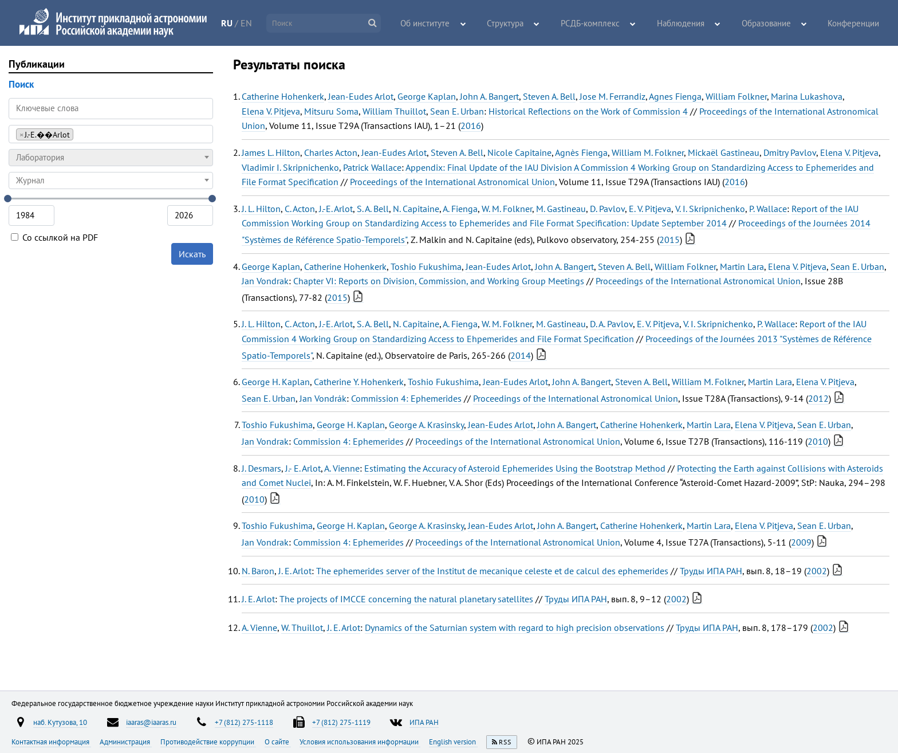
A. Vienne (342, 468)
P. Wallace (768, 208)
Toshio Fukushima (426, 266)
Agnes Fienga (675, 96)
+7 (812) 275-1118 (244, 722)
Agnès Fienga (581, 152)
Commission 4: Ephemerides (406, 398)
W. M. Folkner (507, 208)
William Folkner (736, 96)
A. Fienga (460, 208)
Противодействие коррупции (208, 741)
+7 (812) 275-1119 (341, 722)
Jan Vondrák (323, 398)
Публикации (37, 63)
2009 (801, 542)
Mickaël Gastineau (723, 152)
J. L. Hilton (261, 208)
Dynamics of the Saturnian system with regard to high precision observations (514, 627)
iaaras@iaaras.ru (151, 722)
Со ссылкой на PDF (54, 237)
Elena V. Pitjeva (271, 111)
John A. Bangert (489, 96)
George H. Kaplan (276, 381)
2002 (816, 570)
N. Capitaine (416, 208)
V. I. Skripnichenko (710, 208)
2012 (818, 398)
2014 (520, 355)
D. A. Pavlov (611, 324)
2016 (470, 125)
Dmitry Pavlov (789, 152)
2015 (669, 239)
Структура (533, 23)
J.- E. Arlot (303, 468)
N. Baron (258, 570)
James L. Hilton (271, 152)
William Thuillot (394, 111)
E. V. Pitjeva (650, 208)
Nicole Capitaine (519, 152)
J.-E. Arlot (336, 208)
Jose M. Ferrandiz (612, 96)
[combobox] (111, 134)
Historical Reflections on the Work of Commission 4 (588, 111)
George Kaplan (426, 96)
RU (245, 23)
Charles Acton (330, 152)
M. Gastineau (561, 208)
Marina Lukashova (806, 96)
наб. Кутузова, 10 (60, 722)
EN (264, 23)
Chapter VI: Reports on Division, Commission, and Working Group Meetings (438, 281)
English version (453, 741)
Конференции (855, 23)
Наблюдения (694, 23)
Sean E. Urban (457, 111)
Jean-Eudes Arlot (360, 96)
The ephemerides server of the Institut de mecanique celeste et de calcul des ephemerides (492, 570)
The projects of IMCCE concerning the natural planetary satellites (406, 599)
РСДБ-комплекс (611, 23)
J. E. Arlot (295, 570)
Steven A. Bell (549, 96)
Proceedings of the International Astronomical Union (452, 181)
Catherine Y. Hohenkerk (359, 381)
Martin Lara (742, 266)
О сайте (278, 741)
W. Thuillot (302, 627)
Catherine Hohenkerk (283, 96)
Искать (192, 254)
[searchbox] (79, 133)
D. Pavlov (607, 208)
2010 (818, 441)
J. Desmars (261, 468)
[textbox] (110, 158)
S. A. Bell (373, 208)
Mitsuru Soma (331, 111)
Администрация (126, 741)
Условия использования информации (360, 741)
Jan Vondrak (265, 281)
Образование (774, 23)
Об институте (459, 23)
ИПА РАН (424, 722)
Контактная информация (51, 741)
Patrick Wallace (372, 167)
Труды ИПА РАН (711, 570)
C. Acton (300, 208)
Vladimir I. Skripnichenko (290, 167)
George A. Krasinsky (426, 424)
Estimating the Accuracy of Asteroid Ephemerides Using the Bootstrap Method (514, 468)
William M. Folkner (648, 152)
